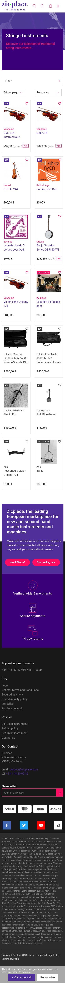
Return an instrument (14, 733)
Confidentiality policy (14, 699)
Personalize (47, 977)
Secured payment (12, 694)
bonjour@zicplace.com (24, 769)
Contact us (8, 737)
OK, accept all (21, 977)
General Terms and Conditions (20, 690)
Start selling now (48, 562)
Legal (5, 685)
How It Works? (20, 562)
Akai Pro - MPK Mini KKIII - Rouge (22, 670)
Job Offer (7, 703)
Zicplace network (12, 708)
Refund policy (10, 728)
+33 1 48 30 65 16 (17, 773)
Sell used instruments (15, 723)
